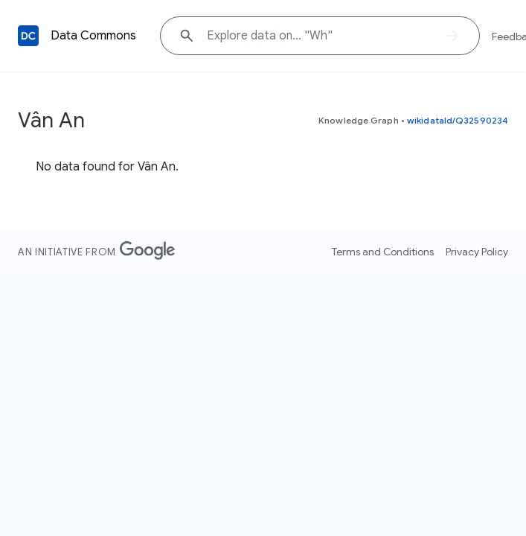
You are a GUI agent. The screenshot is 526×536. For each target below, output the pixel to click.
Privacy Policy (477, 251)
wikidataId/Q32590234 (457, 120)
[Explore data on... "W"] (320, 35)
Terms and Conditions (383, 251)
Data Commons (93, 35)
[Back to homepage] (28, 35)
